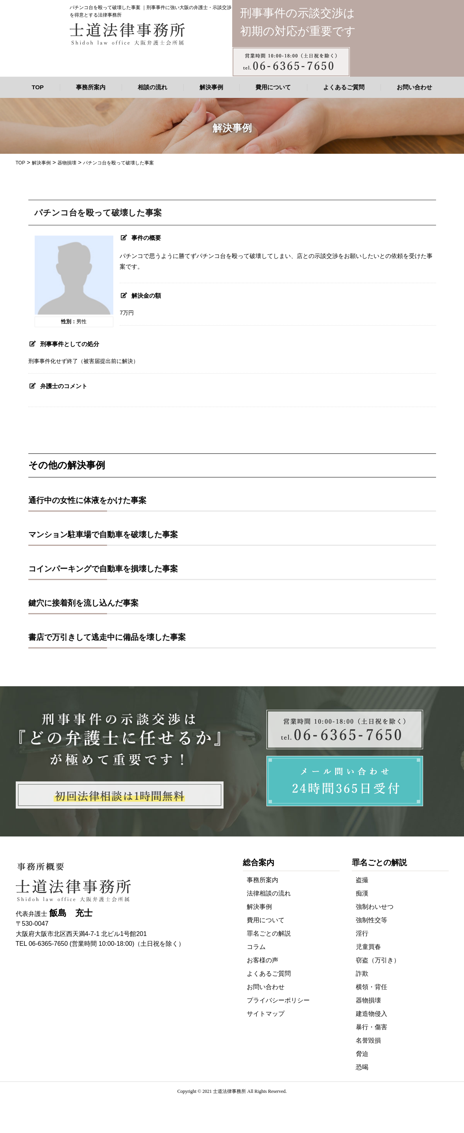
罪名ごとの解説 (269, 933)
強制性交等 (371, 920)
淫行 (362, 933)
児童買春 (368, 946)
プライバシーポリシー (278, 1000)
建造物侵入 (371, 1013)
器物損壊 (368, 1000)
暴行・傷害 (371, 1027)
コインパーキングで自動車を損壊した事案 (103, 568)
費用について (273, 87)
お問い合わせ (414, 87)
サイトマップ (266, 1013)
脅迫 (362, 1053)
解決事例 (211, 87)
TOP (38, 87)
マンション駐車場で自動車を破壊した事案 (103, 534)
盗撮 (362, 880)
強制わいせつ (375, 906)
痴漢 (362, 893)
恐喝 (362, 1067)
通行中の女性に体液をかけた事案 (87, 500)
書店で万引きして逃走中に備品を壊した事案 (107, 637)
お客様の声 (262, 960)
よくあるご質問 (343, 87)
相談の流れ (152, 87)
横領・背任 (371, 987)
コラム (256, 946)
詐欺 (362, 973)
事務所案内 (90, 87)
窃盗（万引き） (378, 960)
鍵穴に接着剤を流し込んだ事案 (83, 603)
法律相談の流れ (269, 893)
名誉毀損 (368, 1040)
